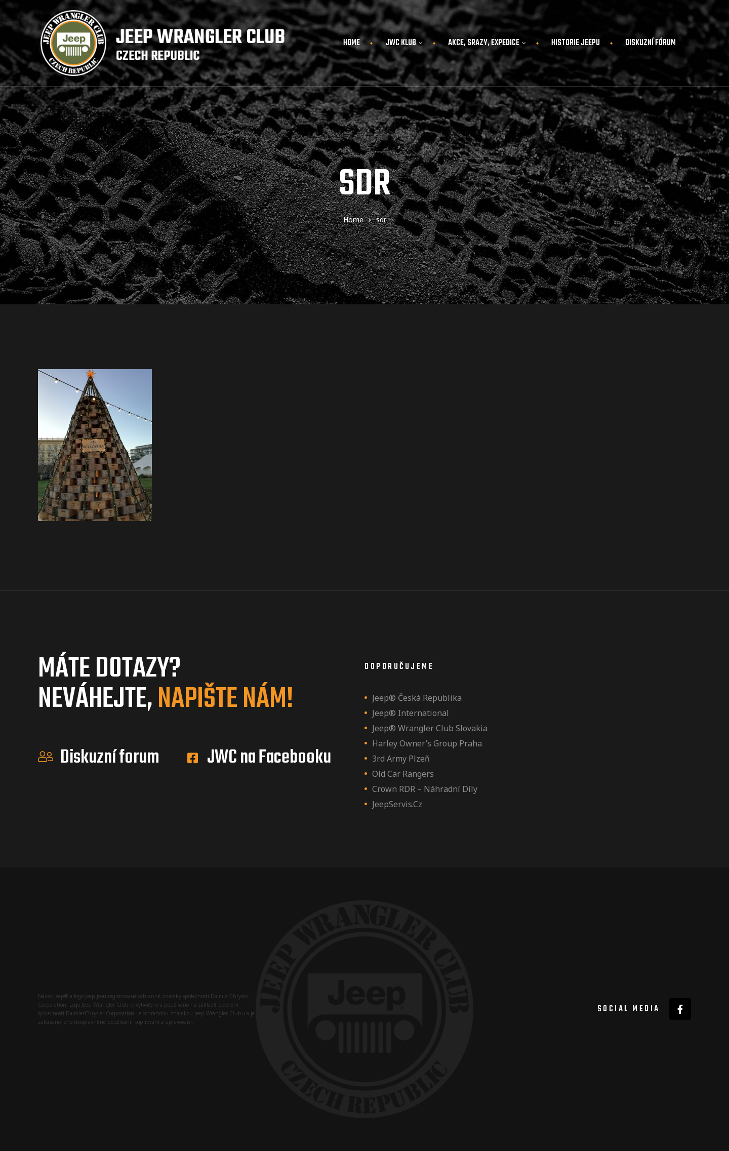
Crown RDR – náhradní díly (424, 789)
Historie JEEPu (575, 43)
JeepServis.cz (397, 804)
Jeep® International (410, 713)
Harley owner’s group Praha (427, 743)
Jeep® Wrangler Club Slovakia (430, 728)
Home (351, 43)
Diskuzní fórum (650, 43)
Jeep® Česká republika (417, 697)
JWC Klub (404, 43)
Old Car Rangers (403, 773)
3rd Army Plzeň (401, 758)
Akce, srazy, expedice (487, 43)
